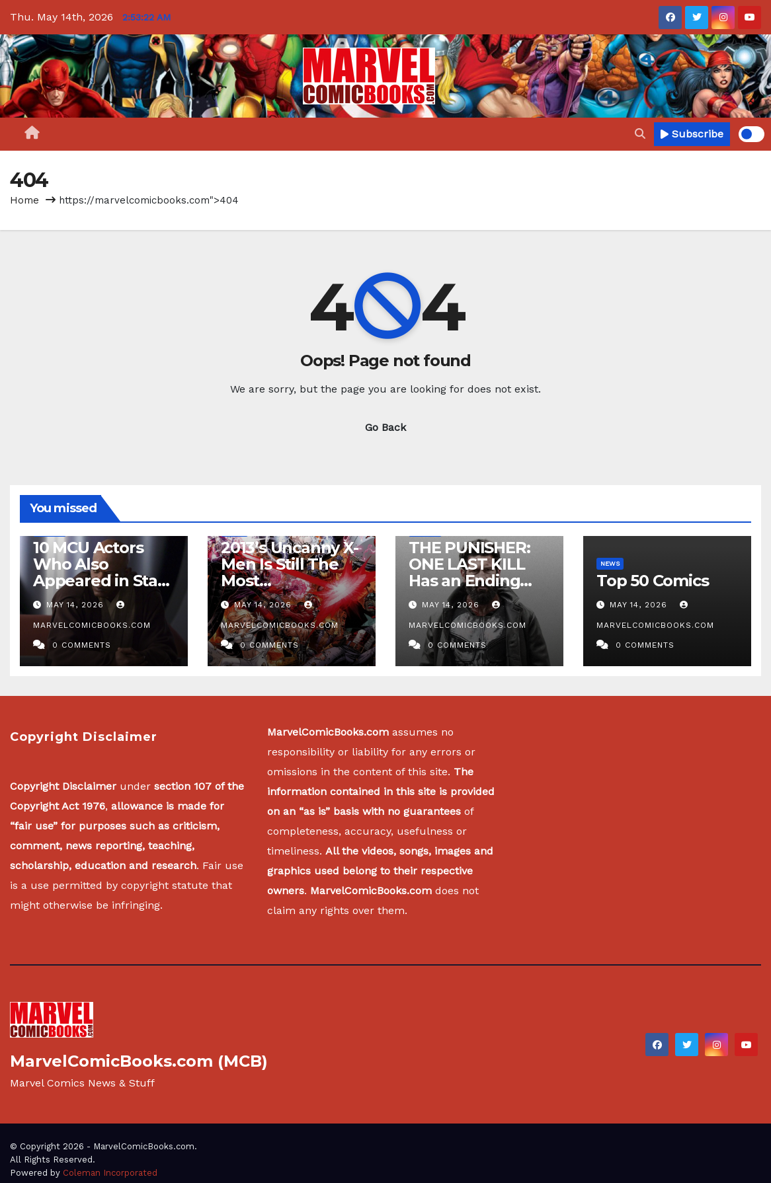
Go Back (385, 427)
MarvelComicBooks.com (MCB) (139, 1061)
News (610, 563)
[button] (640, 134)
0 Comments (81, 645)
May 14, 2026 (76, 604)
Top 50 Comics (652, 580)
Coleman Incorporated (110, 1173)
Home (24, 200)
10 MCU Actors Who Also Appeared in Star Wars (98, 572)
